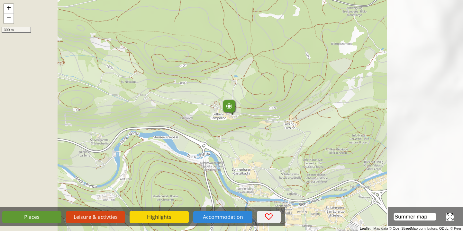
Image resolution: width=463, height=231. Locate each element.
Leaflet (365, 228)
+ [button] (9, 8)
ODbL (444, 228)
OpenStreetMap (405, 228)
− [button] (9, 18)
